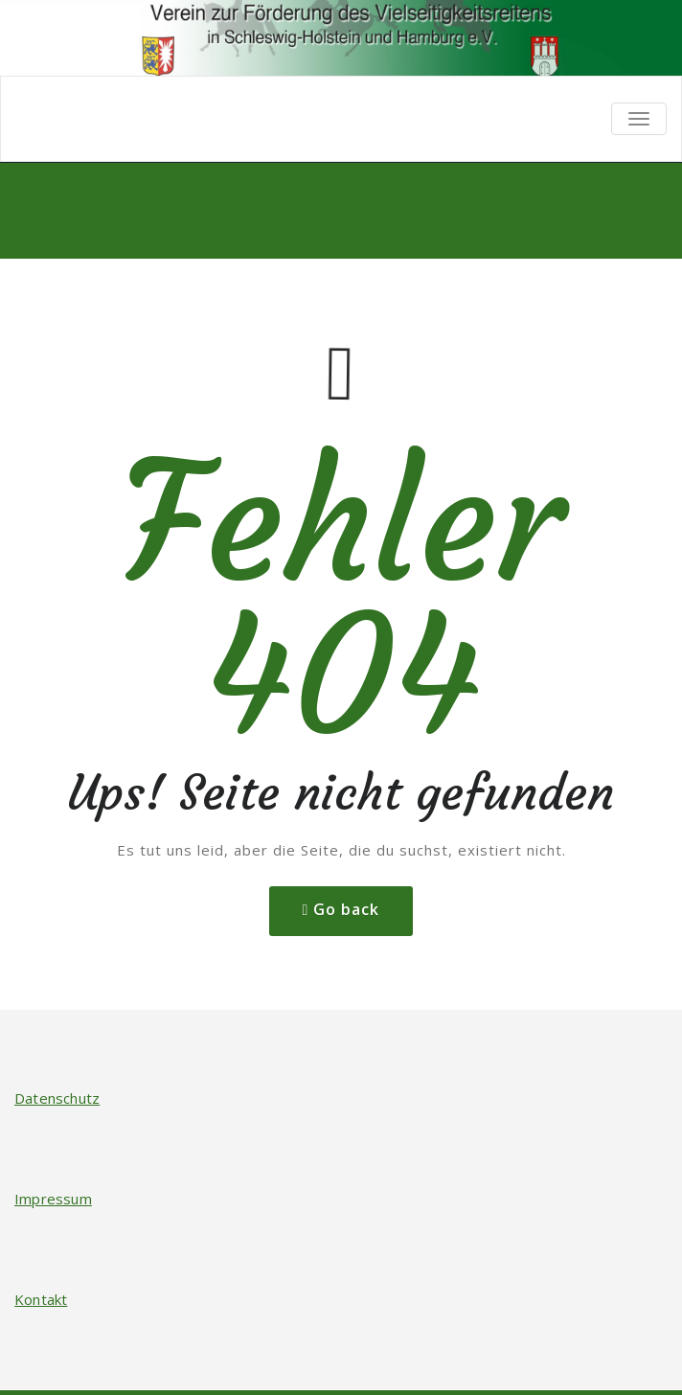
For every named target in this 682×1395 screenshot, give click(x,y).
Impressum (53, 1198)
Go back (346, 909)
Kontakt (40, 1299)
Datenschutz (57, 1098)
